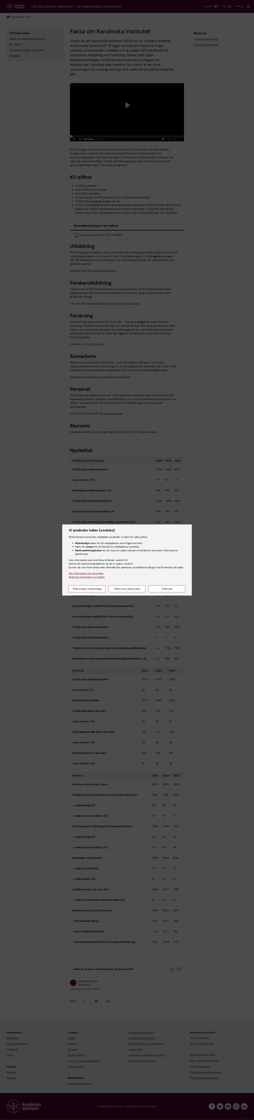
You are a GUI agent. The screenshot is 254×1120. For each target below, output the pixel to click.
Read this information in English (87, 577)
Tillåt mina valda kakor (127, 589)
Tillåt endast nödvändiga (87, 589)
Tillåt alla (167, 589)
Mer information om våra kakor (86, 573)
